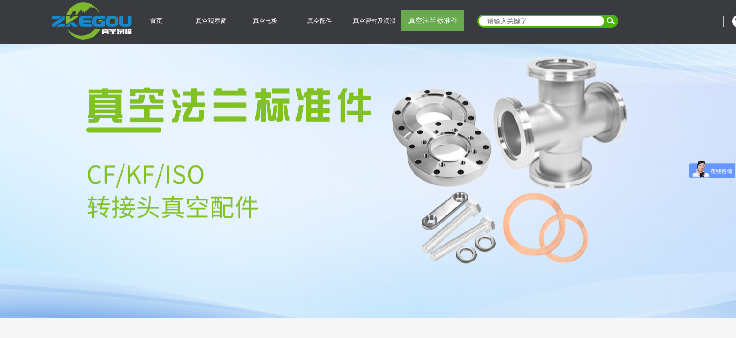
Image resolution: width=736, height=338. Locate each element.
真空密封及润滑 (374, 20)
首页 (156, 20)
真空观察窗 (211, 20)
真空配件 (319, 20)
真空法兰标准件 (433, 20)
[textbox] (541, 21)
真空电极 (265, 20)
